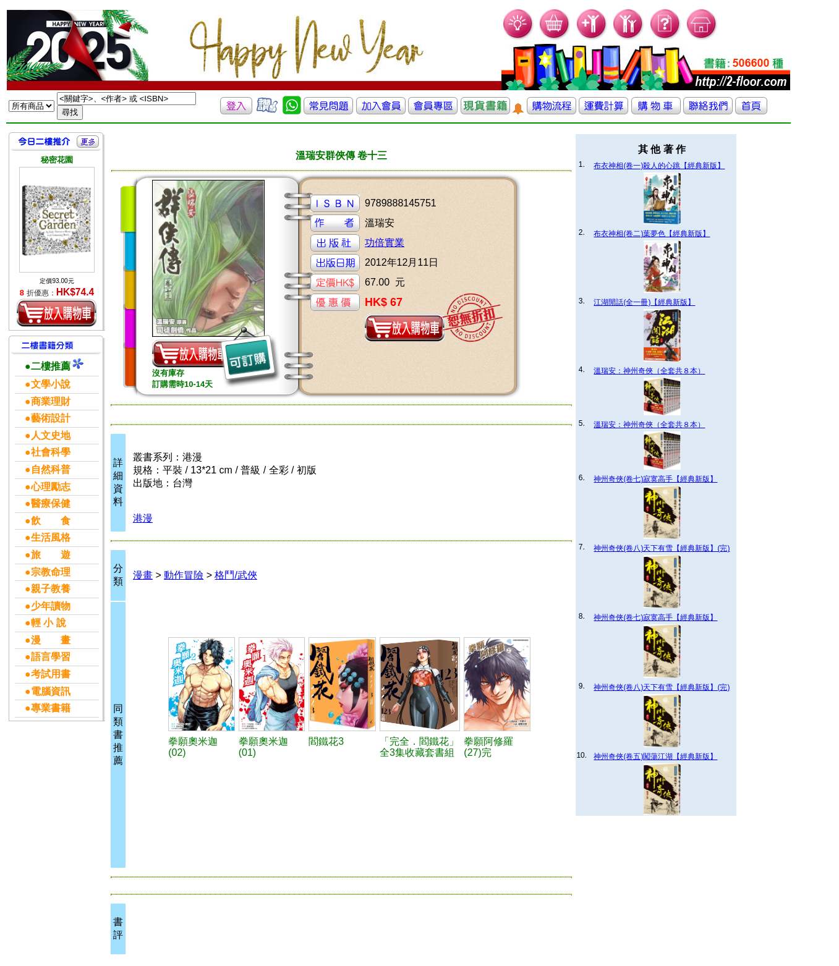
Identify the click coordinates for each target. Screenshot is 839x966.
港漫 (143, 518)
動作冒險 (183, 575)
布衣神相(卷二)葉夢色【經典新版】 (652, 233)
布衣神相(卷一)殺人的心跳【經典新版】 (659, 165)
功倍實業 (384, 242)
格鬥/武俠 (236, 575)
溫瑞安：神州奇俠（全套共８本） (649, 370)
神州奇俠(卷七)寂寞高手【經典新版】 (655, 479)
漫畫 (143, 575)
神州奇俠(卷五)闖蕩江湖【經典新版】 (655, 756)
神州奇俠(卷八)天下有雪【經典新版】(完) (662, 548)
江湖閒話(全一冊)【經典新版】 (644, 302)
